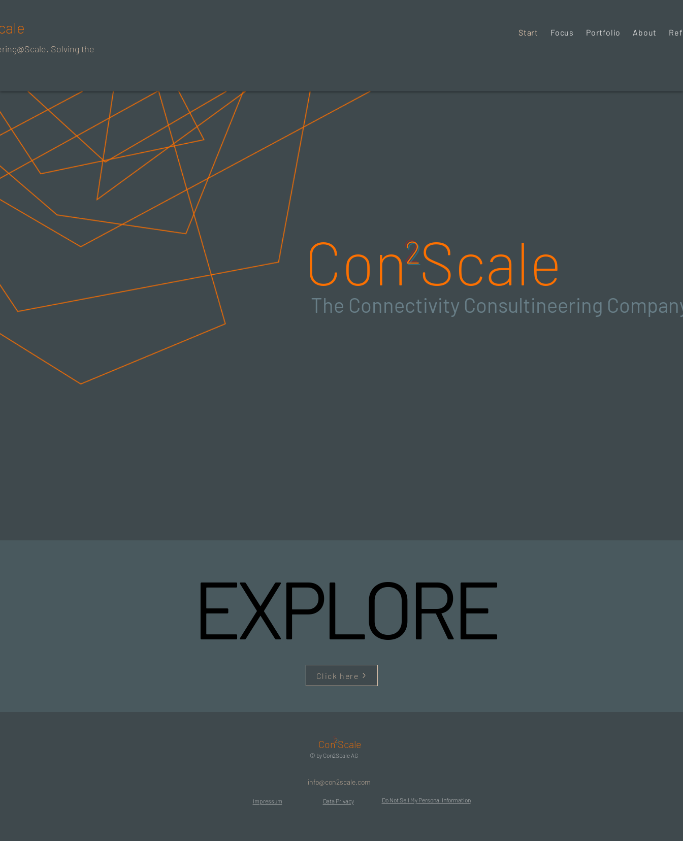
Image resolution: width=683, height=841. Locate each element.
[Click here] (342, 675)
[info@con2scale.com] (339, 781)
